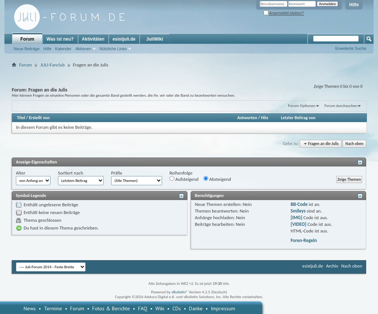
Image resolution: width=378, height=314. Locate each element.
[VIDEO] (298, 224)
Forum (27, 39)
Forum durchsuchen (340, 105)
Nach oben (354, 143)
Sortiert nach (70, 173)
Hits (264, 117)
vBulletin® (179, 292)
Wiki (159, 308)
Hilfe (354, 4)
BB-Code (299, 204)
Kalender (63, 48)
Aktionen (83, 48)
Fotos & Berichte (111, 308)
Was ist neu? (60, 39)
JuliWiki (154, 39)
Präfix (116, 173)
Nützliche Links (113, 48)
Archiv (332, 266)
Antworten (247, 117)
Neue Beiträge (26, 48)
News (30, 308)
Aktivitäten (93, 39)
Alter (20, 173)
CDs (176, 308)
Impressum (223, 308)
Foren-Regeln (304, 240)
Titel (21, 117)
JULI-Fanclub (52, 65)
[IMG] (296, 217)
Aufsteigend (184, 179)
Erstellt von (39, 117)
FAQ (142, 308)
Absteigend (217, 179)
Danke (196, 308)
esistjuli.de (124, 39)
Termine (53, 308)
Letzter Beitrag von (298, 117)
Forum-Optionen (301, 105)
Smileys (298, 211)
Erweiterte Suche (350, 48)
